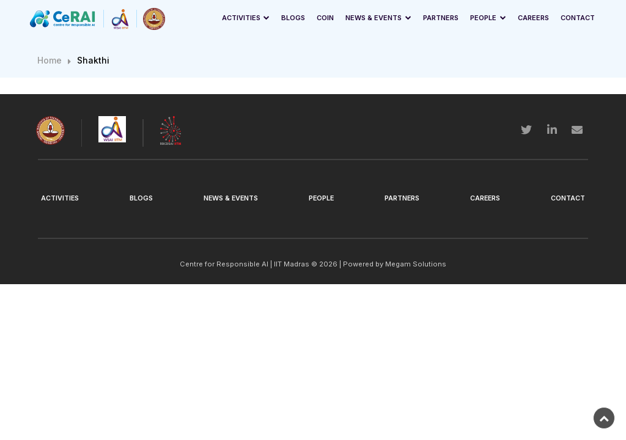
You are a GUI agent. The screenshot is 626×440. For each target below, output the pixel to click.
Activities (241, 17)
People (483, 17)
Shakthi (93, 60)
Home (49, 60)
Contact (578, 17)
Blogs (293, 17)
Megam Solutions (415, 264)
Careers (533, 17)
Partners (440, 17)
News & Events (373, 17)
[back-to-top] (604, 418)
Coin (325, 17)
